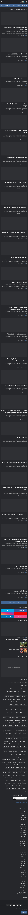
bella (25, 702)
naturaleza (23, 767)
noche (7, 767)
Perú (9, 775)
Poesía (4, 775)
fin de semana (7, 741)
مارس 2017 (23, 832)
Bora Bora (11, 707)
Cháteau (24, 715)
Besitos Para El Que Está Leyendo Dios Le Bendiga (14, 105)
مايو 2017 (23, 828)
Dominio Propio (22, 728)
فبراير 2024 (23, 817)
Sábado (6, 778)
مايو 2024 (23, 815)
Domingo (5, 725)
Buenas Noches (9, 710)
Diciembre (15, 723)
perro (13, 775)
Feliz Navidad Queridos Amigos (17, 158)
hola (25, 749)
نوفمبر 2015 (23, 868)
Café (17, 712)
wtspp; (24, 791)
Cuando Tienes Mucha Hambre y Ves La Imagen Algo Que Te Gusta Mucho (14, 412)
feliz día (24, 739)
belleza (20, 702)
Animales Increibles (9, 697)
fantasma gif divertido (11, 733)
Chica (14, 715)
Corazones (23, 718)
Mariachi (19, 759)
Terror (24, 783)
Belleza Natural (13, 702)
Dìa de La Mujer (22, 723)
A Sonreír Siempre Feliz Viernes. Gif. (18, 689)
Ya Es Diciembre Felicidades (18, 591)
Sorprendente (13, 780)
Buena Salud (23, 710)
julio (20, 754)
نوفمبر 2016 (23, 841)
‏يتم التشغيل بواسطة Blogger (14, 802)
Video (19, 788)
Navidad (17, 767)
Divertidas (24, 725)
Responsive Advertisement (14, 667)
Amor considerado (11, 691)
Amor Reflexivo (22, 694)
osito (7, 770)
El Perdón (24, 733)
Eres (19, 733)
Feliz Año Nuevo (18, 736)
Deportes (17, 720)
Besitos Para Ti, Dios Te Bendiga (16, 640)
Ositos (24, 773)
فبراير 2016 (23, 861)
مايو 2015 (23, 872)
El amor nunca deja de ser (20, 731)
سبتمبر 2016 (23, 846)
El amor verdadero (8, 731)
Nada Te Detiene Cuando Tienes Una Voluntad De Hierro (15, 540)
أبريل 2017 (23, 830)
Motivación (13, 765)
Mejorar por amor (6, 759)
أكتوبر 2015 (23, 870)
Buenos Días (23, 712)
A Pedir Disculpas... (20, 438)
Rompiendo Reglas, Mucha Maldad (15, 207)
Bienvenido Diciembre (21, 707)
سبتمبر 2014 (23, 890)
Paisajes (24, 775)
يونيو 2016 (23, 852)
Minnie (18, 765)
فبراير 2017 (23, 834)
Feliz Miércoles (17, 739)
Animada (6, 694)
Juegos (5, 752)
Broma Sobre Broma (14, 649)
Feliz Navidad (9, 739)
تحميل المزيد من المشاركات (14, 602)
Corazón (9, 715)
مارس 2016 (23, 859)
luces (12, 754)
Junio (16, 754)
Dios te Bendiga (7, 723)
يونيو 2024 (23, 813)
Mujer (7, 765)
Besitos (16, 704)
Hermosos (6, 746)
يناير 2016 (23, 863)
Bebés (4, 699)
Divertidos (11, 725)
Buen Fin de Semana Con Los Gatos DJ (14, 514)
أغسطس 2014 (22, 892)
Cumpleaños (8, 5)
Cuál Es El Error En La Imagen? (17, 334)
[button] (26, 2)
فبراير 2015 (23, 879)
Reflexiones (23, 778)
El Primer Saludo (21, 566)
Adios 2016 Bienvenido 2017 (17, 54)
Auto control (19, 699)
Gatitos (5, 744)
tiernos (19, 783)
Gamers (11, 744)
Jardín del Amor (22, 752)
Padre (9, 773)
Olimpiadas (13, 770)
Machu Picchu (8, 757)
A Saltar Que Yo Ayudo (20, 79)
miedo (14, 762)
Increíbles (11, 749)
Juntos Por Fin (15, 643)
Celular (7, 712)
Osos (20, 773)
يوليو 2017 (23, 824)
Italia (6, 749)
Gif (21, 746)
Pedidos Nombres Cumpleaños (20, 5)
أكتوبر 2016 (23, 843)
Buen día (5, 707)
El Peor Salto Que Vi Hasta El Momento (14, 232)
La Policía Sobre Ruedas (19, 257)
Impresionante (19, 749)
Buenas (16, 710)
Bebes (9, 699)
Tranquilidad (7, 783)
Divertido (17, 725)
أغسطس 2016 (22, 848)
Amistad (24, 691)
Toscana (14, 783)
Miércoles (9, 762)
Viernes (14, 788)
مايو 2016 (23, 855)
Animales (18, 697)
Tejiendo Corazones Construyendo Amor (15, 132)
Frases (16, 744)
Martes (13, 759)
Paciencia (15, 773)
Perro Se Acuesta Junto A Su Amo (16, 386)
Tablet (7, 780)
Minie (3, 762)
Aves (14, 699)
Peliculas (18, 775)
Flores (21, 744)
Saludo (24, 780)
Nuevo (19, 770)
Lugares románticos (21, 757)
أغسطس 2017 (22, 822)
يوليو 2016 (23, 850)
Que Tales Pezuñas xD (19, 282)
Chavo (19, 715)
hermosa (13, 746)
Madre (24, 759)
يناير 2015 (24, 881)
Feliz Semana (15, 741)
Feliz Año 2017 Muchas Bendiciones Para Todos (15, 28)
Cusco (4, 718)
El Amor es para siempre (11, 728)
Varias (8, 786)
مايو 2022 (23, 820)
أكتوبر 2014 (23, 888)
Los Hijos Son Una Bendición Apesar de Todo (14, 488)
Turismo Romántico (16, 786)
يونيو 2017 (23, 826)
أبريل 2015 (23, 874)
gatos (25, 746)
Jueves (24, 754)
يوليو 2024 (23, 811)
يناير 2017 (23, 837)
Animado (24, 697)
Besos (11, 704)
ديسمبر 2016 (22, 839)
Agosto (6, 689)
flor (25, 744)
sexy (20, 780)
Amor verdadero (13, 694)
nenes (12, 767)
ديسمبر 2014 (22, 883)
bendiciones (23, 704)
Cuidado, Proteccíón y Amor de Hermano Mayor (17, 360)
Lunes (14, 757)
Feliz (25, 736)
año (25, 699)
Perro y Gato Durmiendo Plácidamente (14, 462)
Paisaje (4, 773)
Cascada (12, 712)
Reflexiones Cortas (14, 778)
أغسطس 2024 (22, 809)
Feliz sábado (23, 741)
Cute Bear (24, 720)
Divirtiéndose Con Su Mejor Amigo (16, 182)
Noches (24, 770)
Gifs (17, 746)
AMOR (19, 691)
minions (24, 765)
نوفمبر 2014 (23, 886)
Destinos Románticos (8, 720)
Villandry (8, 788)
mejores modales (22, 762)
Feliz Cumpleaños (9, 736)
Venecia (24, 788)
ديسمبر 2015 (22, 866)
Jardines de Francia (13, 752)
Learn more (24, 909)
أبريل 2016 (23, 857)
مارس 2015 (23, 877)
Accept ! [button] (24, 912)
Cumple (17, 718)
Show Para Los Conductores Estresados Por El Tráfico (18, 308)
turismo (24, 786)
